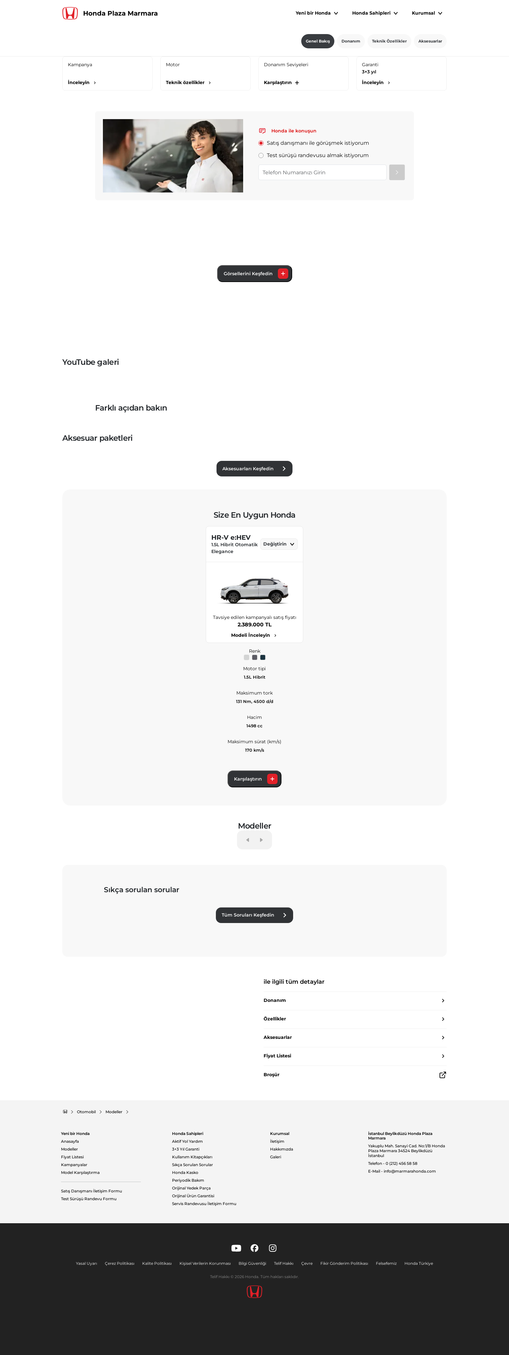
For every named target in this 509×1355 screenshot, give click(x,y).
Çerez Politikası (119, 1263)
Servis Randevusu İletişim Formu (204, 1203)
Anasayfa (70, 1141)
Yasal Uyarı (86, 1263)
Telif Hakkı (283, 1263)
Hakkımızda (281, 1149)
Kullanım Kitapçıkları (192, 1157)
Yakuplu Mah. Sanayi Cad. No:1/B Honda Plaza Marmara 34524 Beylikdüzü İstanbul (406, 1151)
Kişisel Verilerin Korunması (205, 1263)
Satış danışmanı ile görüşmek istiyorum (313, 143)
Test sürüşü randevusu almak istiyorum (313, 155)
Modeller (69, 1149)
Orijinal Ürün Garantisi (193, 1196)
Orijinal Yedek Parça (191, 1188)
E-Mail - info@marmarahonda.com (402, 1171)
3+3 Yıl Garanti (185, 1149)
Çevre (307, 1263)
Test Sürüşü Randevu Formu (89, 1199)
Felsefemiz (386, 1263)
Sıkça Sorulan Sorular (192, 1165)
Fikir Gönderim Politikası (344, 1263)
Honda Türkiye (418, 1263)
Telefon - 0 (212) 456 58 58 (392, 1163)
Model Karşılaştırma (80, 1172)
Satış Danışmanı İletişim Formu (91, 1191)
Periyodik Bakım (188, 1180)
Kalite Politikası (157, 1263)
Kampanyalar (74, 1165)
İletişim (277, 1141)
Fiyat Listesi (72, 1157)
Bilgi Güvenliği (252, 1263)
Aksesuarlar (430, 41)
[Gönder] (397, 172)
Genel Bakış (318, 41)
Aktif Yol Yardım (187, 1141)
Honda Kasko (185, 1172)
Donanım (350, 41)
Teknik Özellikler (389, 41)
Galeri (275, 1157)
